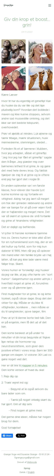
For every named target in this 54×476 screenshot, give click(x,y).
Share (7, 436)
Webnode (32, 462)
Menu (49, 5)
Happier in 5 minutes (34, 365)
